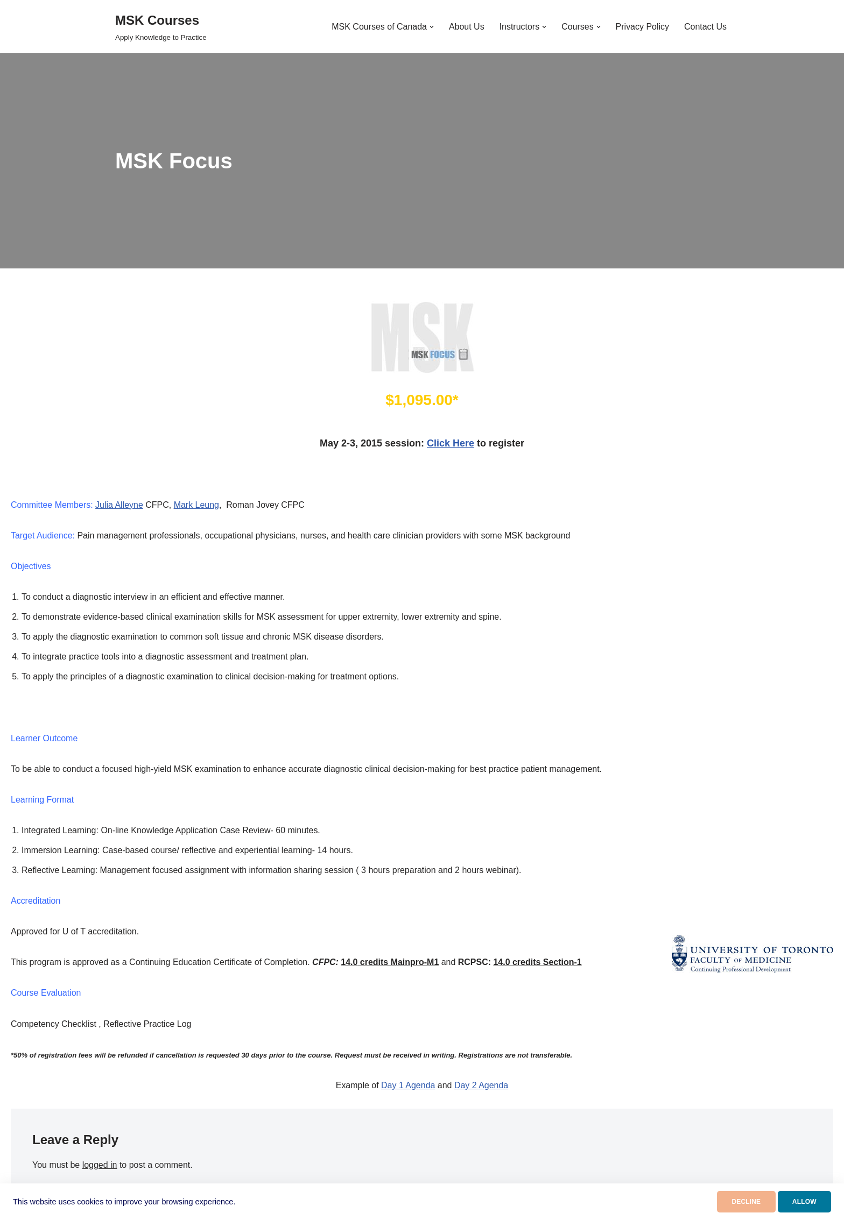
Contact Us (705, 26)
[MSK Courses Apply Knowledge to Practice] (161, 27)
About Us (466, 26)
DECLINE (733, 1201)
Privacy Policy (642, 26)
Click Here (450, 443)
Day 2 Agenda (481, 1086)
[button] (431, 27)
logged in (99, 1166)
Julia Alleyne (119, 504)
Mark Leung (197, 504)
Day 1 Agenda (408, 1086)
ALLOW (800, 1201)
